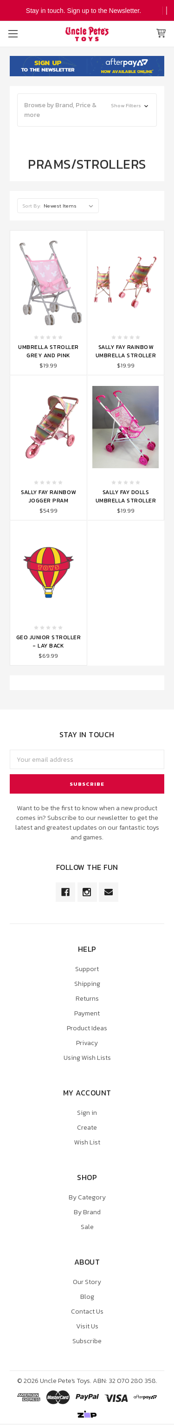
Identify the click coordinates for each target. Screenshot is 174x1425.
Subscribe (87, 1341)
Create (87, 1127)
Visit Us (87, 1326)
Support (87, 969)
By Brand (87, 1212)
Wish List (87, 1142)
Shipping (87, 984)
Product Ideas (87, 1028)
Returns (87, 998)
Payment (87, 1013)
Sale (87, 1227)
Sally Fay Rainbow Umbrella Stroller (126, 351)
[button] (87, 110)
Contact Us (87, 1311)
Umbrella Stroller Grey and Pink (48, 351)
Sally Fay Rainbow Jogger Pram (48, 496)
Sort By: (32, 205)
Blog (87, 1297)
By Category (87, 1197)
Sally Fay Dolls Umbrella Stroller (126, 496)
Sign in (87, 1113)
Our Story (87, 1282)
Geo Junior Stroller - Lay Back (48, 641)
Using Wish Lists (87, 1058)
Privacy (87, 1043)
